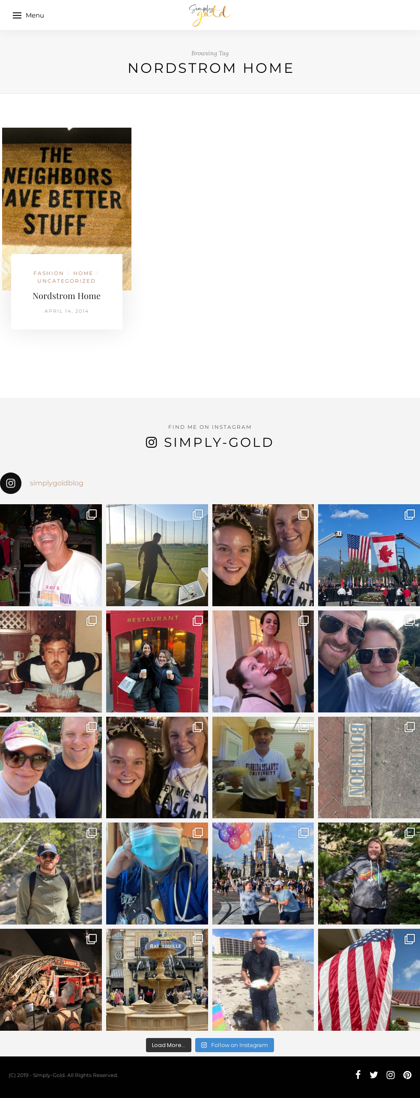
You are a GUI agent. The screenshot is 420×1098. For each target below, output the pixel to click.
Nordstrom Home (67, 295)
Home (83, 273)
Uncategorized (66, 281)
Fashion (48, 273)
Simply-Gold (219, 442)
